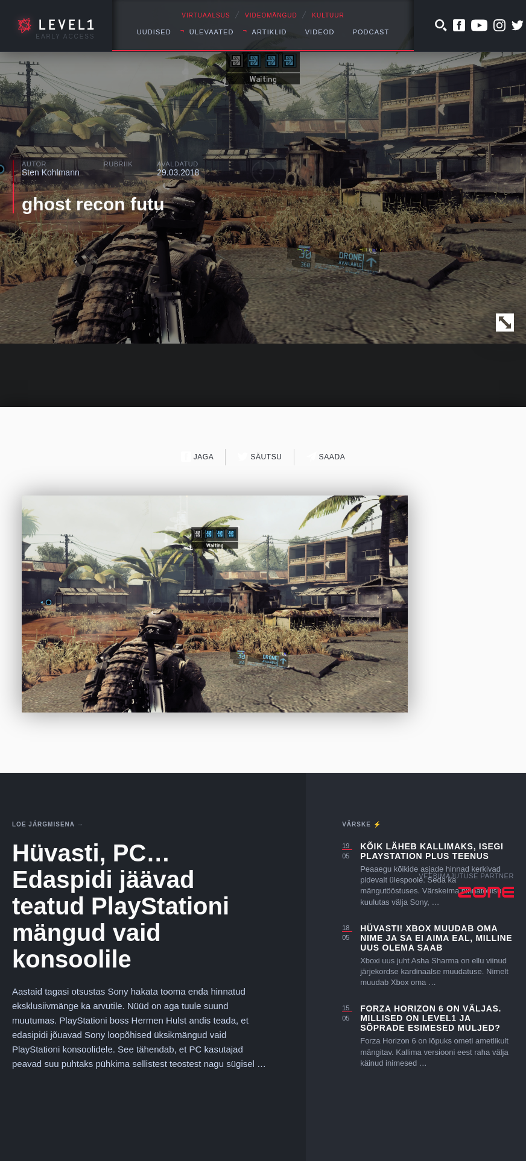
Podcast (370, 32)
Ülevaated (211, 32)
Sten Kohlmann (51, 172)
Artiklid (269, 32)
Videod (320, 32)
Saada (326, 457)
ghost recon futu (93, 204)
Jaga (197, 457)
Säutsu (260, 457)
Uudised (154, 32)
